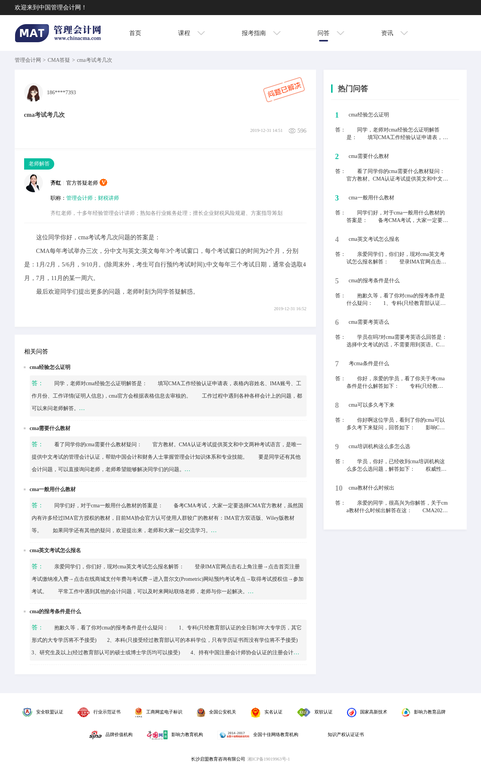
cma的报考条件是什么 (55, 611)
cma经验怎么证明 (50, 367)
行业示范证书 (99, 712)
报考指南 (261, 33)
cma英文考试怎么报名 (55, 550)
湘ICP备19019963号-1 (268, 759)
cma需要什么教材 (50, 428)
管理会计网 (28, 60)
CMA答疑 (58, 60)
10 (339, 488)
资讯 (394, 33)
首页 (135, 33)
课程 (191, 33)
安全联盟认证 (42, 712)
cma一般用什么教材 (53, 489)
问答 (331, 33)
